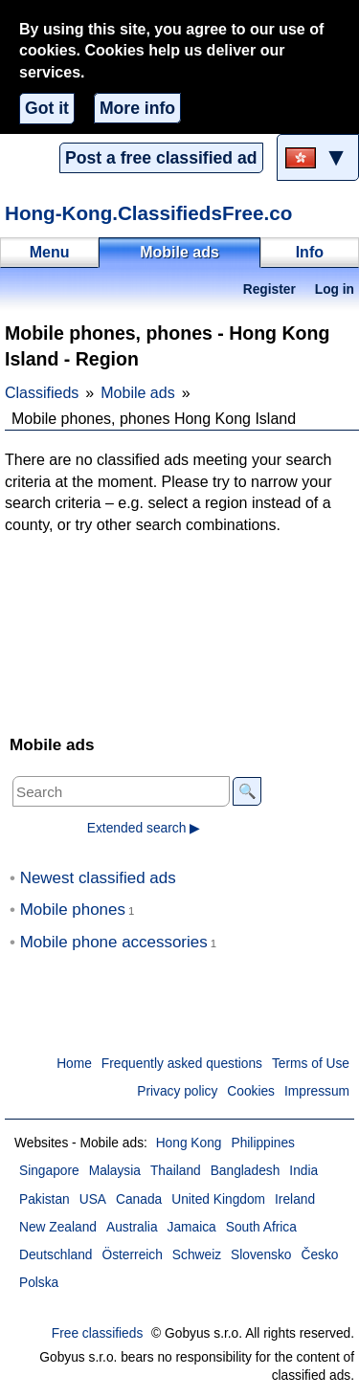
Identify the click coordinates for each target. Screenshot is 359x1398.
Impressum (316, 1091)
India (303, 1171)
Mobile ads (137, 393)
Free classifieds (98, 1333)
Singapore (49, 1171)
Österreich (131, 1255)
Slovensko (261, 1255)
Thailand (175, 1171)
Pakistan (44, 1199)
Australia (132, 1227)
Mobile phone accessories (114, 942)
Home (74, 1063)
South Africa (261, 1227)
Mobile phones (72, 909)
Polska (38, 1283)
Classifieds (42, 393)
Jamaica (192, 1227)
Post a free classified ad (161, 157)
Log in (334, 289)
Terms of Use (310, 1063)
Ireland (295, 1199)
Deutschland (55, 1255)
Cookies (251, 1091)
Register (269, 289)
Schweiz (196, 1255)
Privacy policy (177, 1091)
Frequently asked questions (181, 1063)
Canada (139, 1199)
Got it (47, 108)
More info (137, 108)
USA (92, 1199)
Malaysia (115, 1171)
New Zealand (58, 1227)
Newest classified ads (98, 878)
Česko (320, 1255)
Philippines (263, 1143)
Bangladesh (245, 1171)
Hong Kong (189, 1143)
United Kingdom (218, 1199)
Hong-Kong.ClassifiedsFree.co (148, 213)
